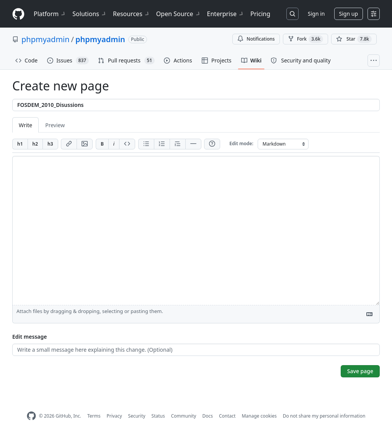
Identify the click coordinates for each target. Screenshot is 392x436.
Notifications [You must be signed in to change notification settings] (255, 39)
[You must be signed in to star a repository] (354, 39)
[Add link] (69, 144)
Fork (305, 39)
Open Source (178, 14)
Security (136, 416)
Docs (207, 416)
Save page (360, 371)
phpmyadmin (45, 39)
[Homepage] (18, 14)
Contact (227, 416)
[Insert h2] (35, 144)
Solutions (89, 14)
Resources (131, 14)
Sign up (348, 13)
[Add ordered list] (162, 144)
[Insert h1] (20, 144)
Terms (94, 416)
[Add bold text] (102, 144)
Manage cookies (259, 416)
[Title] (196, 105)
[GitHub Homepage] (31, 416)
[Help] (212, 144)
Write (25, 125)
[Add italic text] (113, 144)
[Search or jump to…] (292, 14)
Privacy (114, 416)
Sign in (316, 13)
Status (158, 416)
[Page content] (196, 230)
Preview (55, 125)
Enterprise (225, 14)
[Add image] (85, 144)
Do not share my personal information (324, 416)
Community (183, 416)
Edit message (29, 336)
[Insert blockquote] (177, 144)
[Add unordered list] (146, 144)
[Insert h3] (50, 144)
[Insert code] (127, 144)
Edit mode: (241, 143)
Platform (50, 14)
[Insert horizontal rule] (193, 144)
